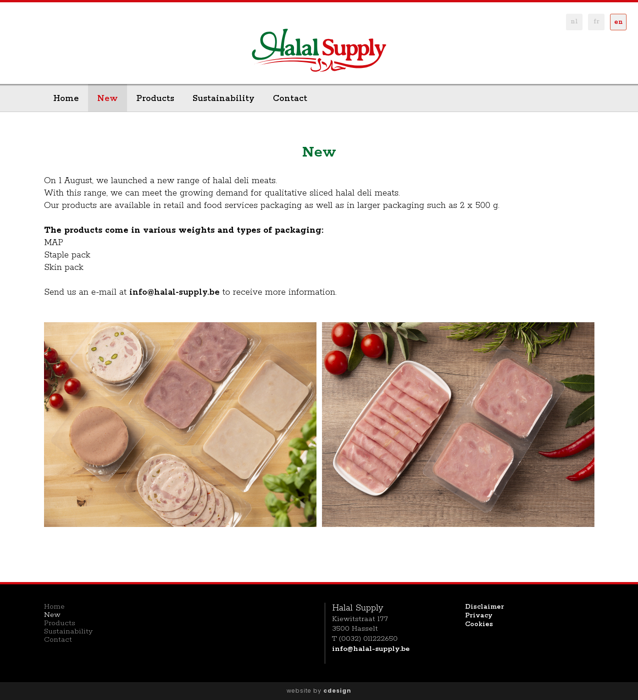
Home (66, 98)
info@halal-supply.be (174, 292)
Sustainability (224, 98)
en (618, 22)
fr (596, 21)
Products (155, 98)
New (107, 98)
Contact (290, 98)
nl (574, 21)
